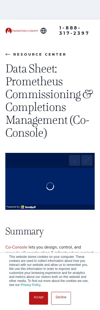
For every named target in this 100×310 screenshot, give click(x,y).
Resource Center (36, 54)
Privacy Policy (31, 285)
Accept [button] (38, 297)
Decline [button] (61, 297)
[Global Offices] (46, 30)
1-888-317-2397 (74, 30)
